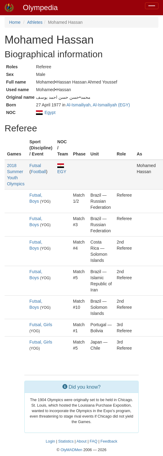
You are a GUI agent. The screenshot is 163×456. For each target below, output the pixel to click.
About (81, 441)
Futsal (35, 165)
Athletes (35, 22)
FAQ (93, 441)
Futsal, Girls (41, 324)
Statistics (65, 441)
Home (14, 22)
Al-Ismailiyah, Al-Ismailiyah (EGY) (98, 104)
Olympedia (40, 7)
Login (50, 441)
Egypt (49, 112)
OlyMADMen (71, 450)
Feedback (109, 441)
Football (38, 171)
